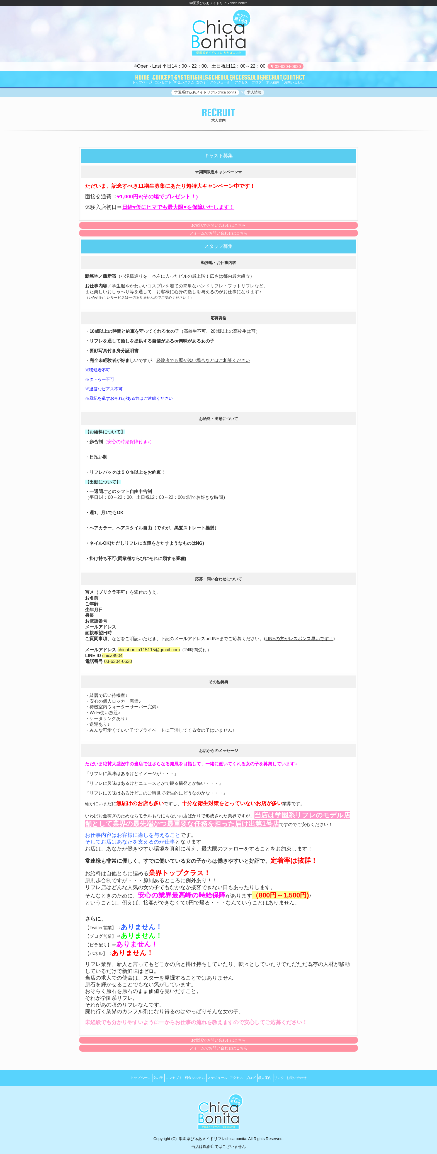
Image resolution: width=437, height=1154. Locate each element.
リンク (297, 1077)
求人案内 (277, 1077)
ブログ (258, 1077)
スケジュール (215, 1077)
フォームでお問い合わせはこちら (218, 236)
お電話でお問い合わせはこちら (218, 228)
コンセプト (161, 1077)
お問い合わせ (320, 1077)
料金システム (187, 1077)
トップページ (117, 1077)
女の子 (140, 1077)
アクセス (239, 1077)
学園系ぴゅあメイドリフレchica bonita (212, 1135)
